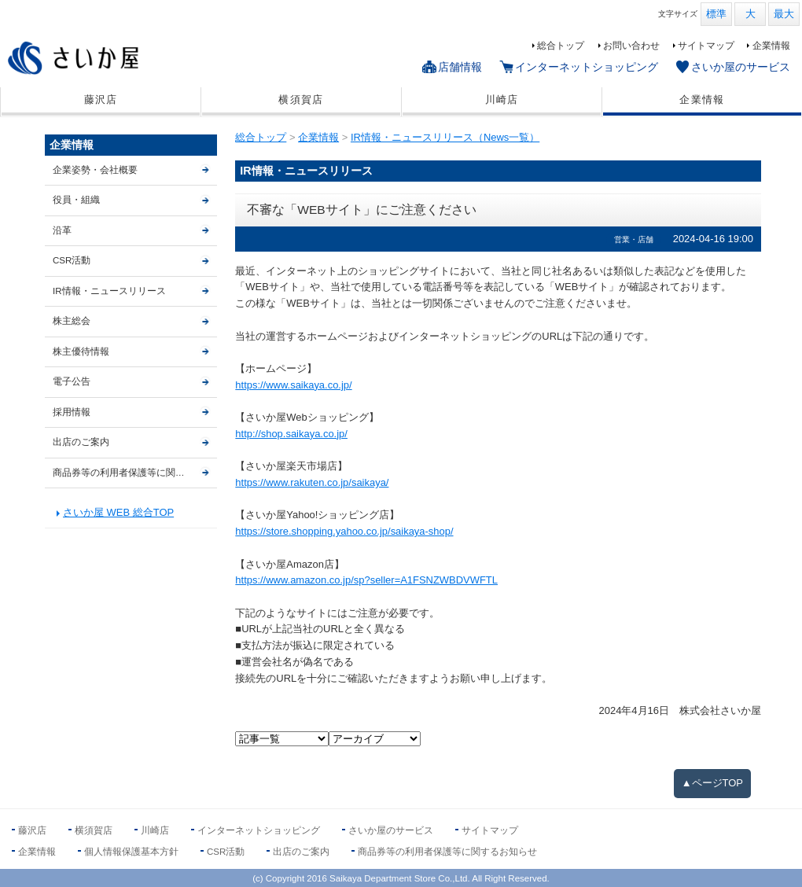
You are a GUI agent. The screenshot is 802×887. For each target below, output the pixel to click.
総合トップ (560, 45)
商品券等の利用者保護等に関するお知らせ (135, 472)
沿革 (62, 230)
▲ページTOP (712, 783)
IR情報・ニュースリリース (109, 291)
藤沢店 (101, 99)
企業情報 (771, 45)
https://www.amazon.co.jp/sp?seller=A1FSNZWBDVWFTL (366, 580)
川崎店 (502, 99)
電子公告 (71, 381)
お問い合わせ (631, 45)
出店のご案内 (81, 442)
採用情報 (71, 412)
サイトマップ (706, 45)
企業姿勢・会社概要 (95, 170)
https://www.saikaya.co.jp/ (293, 385)
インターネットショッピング (586, 67)
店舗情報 (460, 67)
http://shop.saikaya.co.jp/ (291, 434)
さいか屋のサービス (740, 67)
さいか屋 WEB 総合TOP (118, 512)
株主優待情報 (81, 351)
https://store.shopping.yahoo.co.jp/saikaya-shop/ (344, 531)
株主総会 (71, 321)
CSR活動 (71, 260)
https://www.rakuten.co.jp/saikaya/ (311, 482)
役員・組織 (76, 199)
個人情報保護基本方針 (131, 851)
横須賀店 (300, 99)
